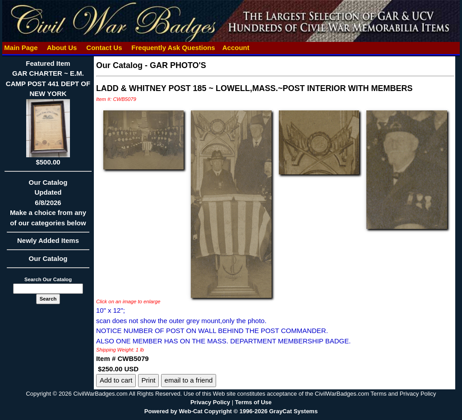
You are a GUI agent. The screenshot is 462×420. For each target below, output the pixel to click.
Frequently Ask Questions (173, 47)
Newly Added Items (48, 243)
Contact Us (104, 47)
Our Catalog (48, 258)
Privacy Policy (210, 402)
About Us (62, 47)
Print (149, 380)
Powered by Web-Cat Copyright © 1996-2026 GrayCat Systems (231, 411)
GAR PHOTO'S (178, 65)
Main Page (21, 47)
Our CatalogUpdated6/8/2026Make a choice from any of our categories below (48, 205)
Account (235, 47)
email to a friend (189, 380)
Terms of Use (253, 402)
